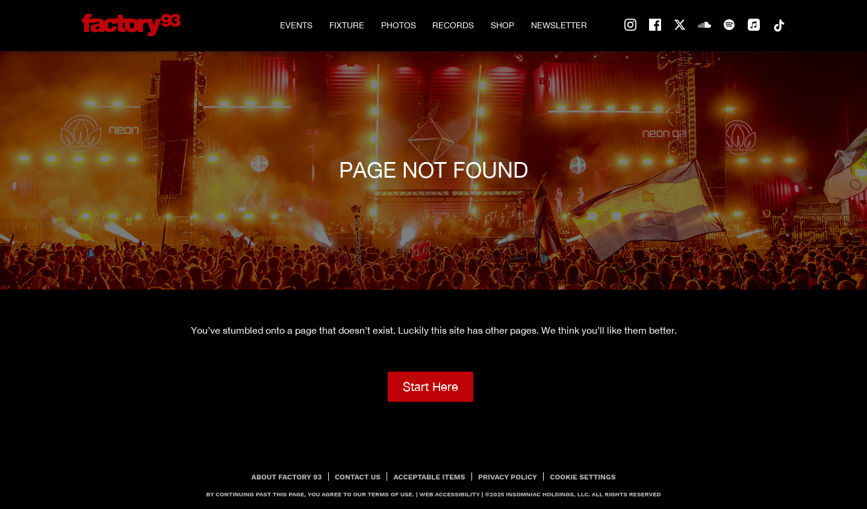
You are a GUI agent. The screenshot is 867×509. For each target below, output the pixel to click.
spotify (729, 25)
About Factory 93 (287, 477)
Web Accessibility (450, 494)
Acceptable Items (429, 477)
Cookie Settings (582, 477)
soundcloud (704, 25)
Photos (398, 25)
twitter (679, 25)
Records (453, 25)
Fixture (346, 25)
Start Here (430, 386)
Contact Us (358, 477)
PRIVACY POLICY (507, 477)
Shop (502, 25)
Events (296, 25)
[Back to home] (131, 25)
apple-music (753, 25)
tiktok (778, 25)
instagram (630, 25)
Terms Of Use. (391, 494)
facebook (655, 25)
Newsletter (559, 25)
